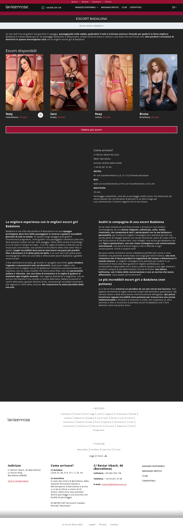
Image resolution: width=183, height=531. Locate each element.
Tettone (108, 2)
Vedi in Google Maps (18, 481)
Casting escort (83, 426)
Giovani (77, 414)
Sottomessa (68, 422)
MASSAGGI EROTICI (110, 7)
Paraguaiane (98, 430)
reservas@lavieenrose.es (114, 484)
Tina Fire (116, 449)
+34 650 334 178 (53, 7)
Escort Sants (102, 418)
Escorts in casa (117, 418)
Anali (131, 426)
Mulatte (85, 2)
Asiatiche (80, 422)
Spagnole (109, 414)
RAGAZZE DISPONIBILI (86, 7)
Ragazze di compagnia (84, 418)
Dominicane (68, 426)
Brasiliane (96, 2)
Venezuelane (122, 414)
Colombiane (66, 414)
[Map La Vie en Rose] (91, 363)
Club (124, 7)
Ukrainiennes (120, 422)
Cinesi (131, 422)
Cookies (114, 524)
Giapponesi (122, 426)
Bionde (133, 414)
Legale (92, 524)
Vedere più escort (91, 129)
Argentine (107, 422)
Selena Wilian (82, 449)
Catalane (68, 418)
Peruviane (109, 426)
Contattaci (136, 7)
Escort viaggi (89, 414)
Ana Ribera (94, 449)
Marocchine (97, 426)
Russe (97, 422)
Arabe (90, 422)
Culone (130, 418)
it (174, 7)
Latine (100, 414)
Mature (74, 2)
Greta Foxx (106, 449)
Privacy (103, 524)
